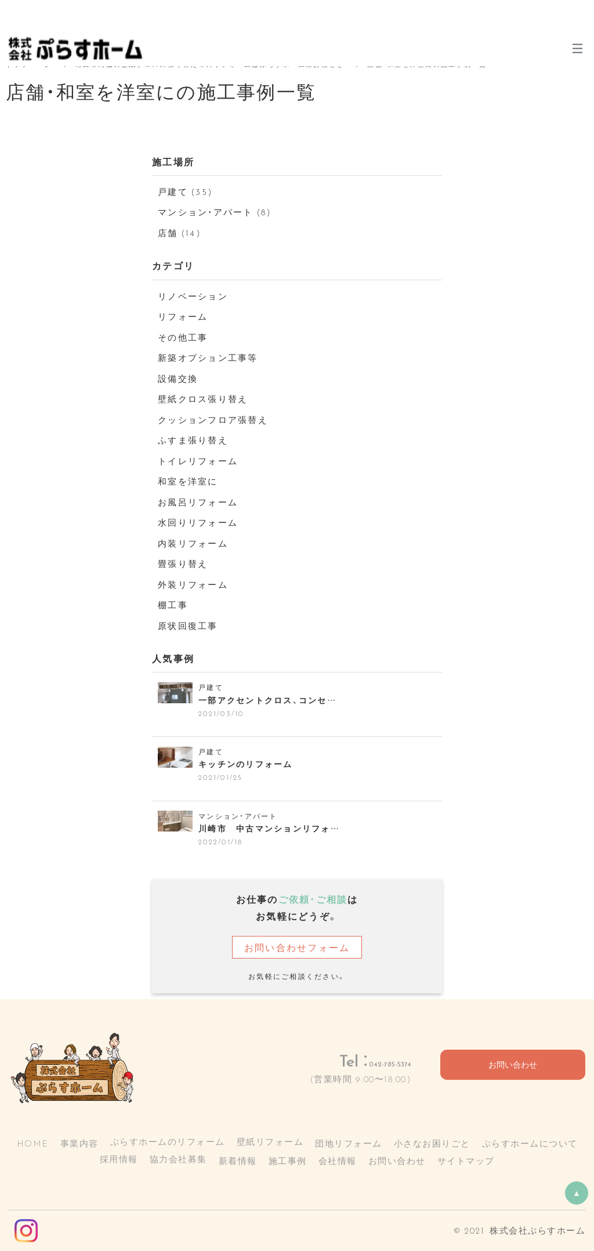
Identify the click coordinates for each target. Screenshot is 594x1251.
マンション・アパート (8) (215, 211)
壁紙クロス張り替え (203, 398)
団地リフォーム (348, 1143)
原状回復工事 (188, 625)
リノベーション (193, 296)
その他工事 (183, 337)
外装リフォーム (193, 584)
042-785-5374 (364, 1060)
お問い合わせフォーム (297, 947)
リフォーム (183, 316)
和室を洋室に (188, 481)
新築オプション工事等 (208, 357)
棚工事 (173, 604)
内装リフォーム (193, 543)
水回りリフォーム (198, 522)
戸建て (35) (185, 191)
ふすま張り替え (193, 439)
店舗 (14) (179, 232)
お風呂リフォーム (198, 502)
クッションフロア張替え (213, 419)
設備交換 (178, 378)
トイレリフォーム (198, 460)
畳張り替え (183, 563)
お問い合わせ (512, 1065)
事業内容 (79, 1143)
